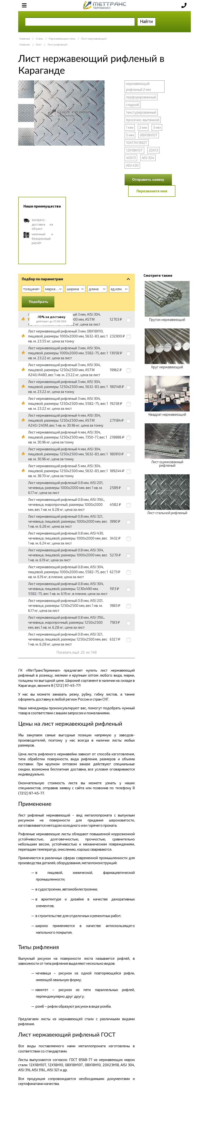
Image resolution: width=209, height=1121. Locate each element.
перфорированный (141, 97)
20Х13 (153, 150)
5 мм (130, 135)
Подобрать (38, 301)
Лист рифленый (57, 44)
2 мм (143, 127)
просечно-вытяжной (142, 120)
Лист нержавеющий (94, 38)
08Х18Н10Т (148, 135)
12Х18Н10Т (134, 150)
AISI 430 (132, 165)
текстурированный (141, 112)
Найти (146, 21)
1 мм (129, 127)
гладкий (132, 104)
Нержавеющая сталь (62, 38)
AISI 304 (148, 158)
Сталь (39, 38)
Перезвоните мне (151, 191)
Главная (24, 38)
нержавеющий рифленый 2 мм (138, 86)
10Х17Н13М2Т (136, 142)
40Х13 (131, 158)
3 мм (157, 127)
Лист (39, 44)
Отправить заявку (148, 179)
